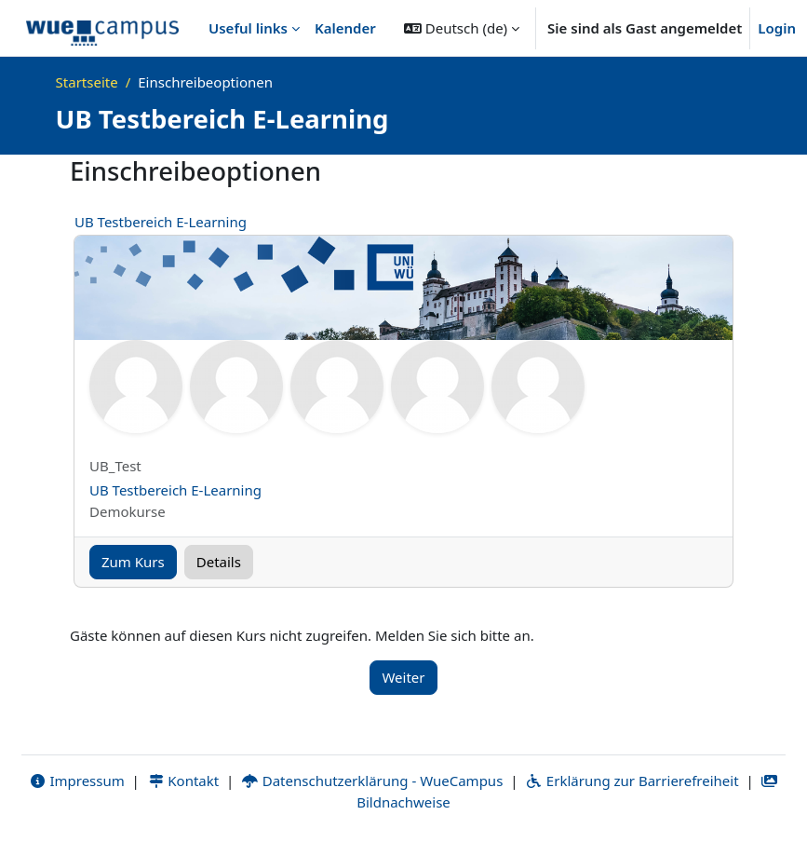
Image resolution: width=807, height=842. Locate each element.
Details (218, 561)
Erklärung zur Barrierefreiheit (631, 780)
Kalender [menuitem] (345, 28)
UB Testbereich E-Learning (160, 221)
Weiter (403, 677)
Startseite (87, 82)
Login (777, 28)
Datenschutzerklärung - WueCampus (372, 780)
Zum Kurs (133, 561)
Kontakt (183, 780)
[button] (461, 28)
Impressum (77, 780)
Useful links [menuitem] (248, 28)
